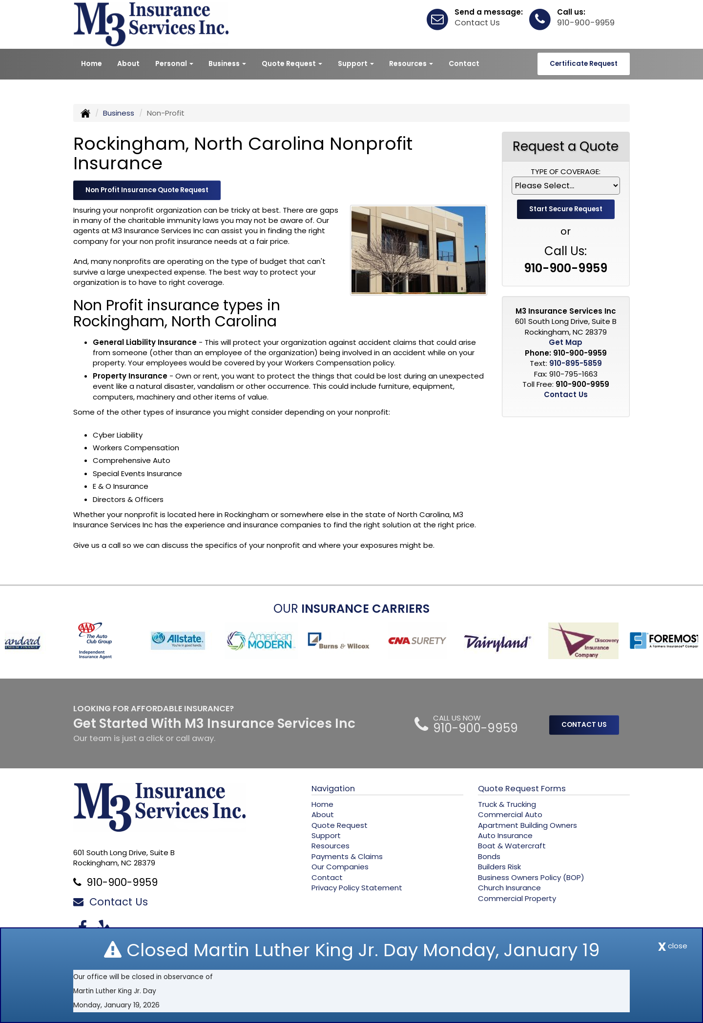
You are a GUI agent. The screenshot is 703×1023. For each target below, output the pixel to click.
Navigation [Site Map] (333, 788)
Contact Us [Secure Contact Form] (566, 394)
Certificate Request (584, 63)
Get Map (565, 342)
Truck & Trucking (507, 804)
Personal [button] (174, 63)
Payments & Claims (347, 856)
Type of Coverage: (565, 171)
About (128, 63)
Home (91, 63)
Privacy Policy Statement (356, 888)
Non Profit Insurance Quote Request (146, 190)
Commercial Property (517, 898)
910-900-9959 (586, 22)
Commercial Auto (510, 814)
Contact (464, 63)
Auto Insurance (505, 835)
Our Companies (340, 867)
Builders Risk (499, 867)
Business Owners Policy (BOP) (531, 877)
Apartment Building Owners (527, 825)
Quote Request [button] (292, 63)
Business (118, 113)
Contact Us (477, 22)
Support (326, 835)
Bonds (489, 856)
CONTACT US (584, 724)
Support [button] (356, 63)
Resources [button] (411, 63)
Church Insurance (509, 888)
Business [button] (227, 63)
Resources (330, 846)
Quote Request (339, 825)
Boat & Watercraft (512, 846)
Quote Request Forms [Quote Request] (522, 788)
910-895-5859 (575, 363)
